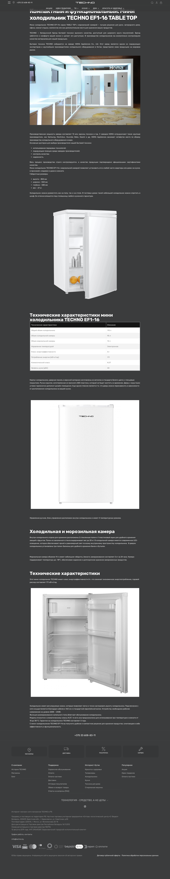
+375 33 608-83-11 (24, 3)
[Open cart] (161, 2)
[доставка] (66, 748)
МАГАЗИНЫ (29, 754)
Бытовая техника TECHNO (41, 44)
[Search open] (152, 3)
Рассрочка (103, 753)
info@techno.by (17, 839)
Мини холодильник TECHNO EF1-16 (45, 25)
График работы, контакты (21, 834)
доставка (66, 753)
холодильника (42, 380)
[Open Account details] (156, 3)
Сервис (141, 753)
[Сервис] (141, 749)
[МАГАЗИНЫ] (29, 750)
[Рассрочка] (103, 749)
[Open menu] (9, 3)
